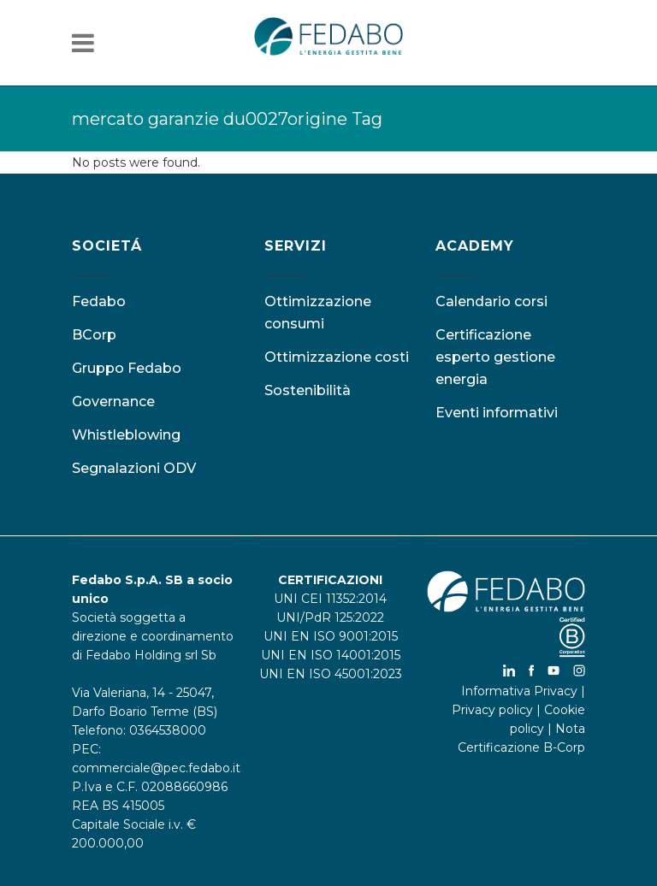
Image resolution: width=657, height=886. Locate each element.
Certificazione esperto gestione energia (495, 357)
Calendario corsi (491, 301)
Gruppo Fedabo (126, 368)
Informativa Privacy (519, 691)
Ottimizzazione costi (336, 357)
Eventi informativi (496, 413)
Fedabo (99, 301)
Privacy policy (492, 710)
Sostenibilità (307, 390)
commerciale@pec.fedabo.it (156, 768)
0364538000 (167, 730)
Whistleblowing (126, 435)
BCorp (94, 335)
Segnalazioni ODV (134, 468)
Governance (113, 401)
